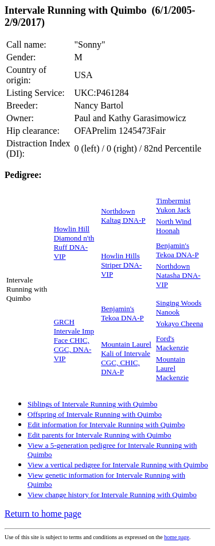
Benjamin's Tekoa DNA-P (177, 250)
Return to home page (43, 513)
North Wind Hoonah (173, 226)
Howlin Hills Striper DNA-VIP (121, 264)
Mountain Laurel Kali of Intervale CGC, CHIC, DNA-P (126, 358)
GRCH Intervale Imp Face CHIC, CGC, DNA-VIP (74, 340)
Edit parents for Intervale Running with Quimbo (99, 435)
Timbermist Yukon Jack (173, 205)
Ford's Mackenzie (172, 343)
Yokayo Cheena (179, 323)
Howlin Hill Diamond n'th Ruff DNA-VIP (74, 242)
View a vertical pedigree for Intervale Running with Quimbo (118, 464)
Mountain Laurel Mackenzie (172, 368)
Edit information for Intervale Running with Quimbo (106, 424)
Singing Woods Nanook (178, 307)
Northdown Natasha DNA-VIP (178, 275)
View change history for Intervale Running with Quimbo (112, 494)
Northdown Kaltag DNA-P (123, 215)
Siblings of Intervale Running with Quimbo (92, 404)
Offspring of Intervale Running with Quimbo (95, 414)
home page (176, 537)
